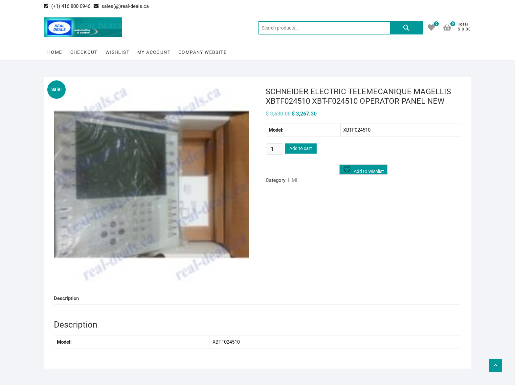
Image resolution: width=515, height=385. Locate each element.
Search (406, 27)
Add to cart (300, 148)
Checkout (84, 52)
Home (54, 52)
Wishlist (117, 52)
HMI (292, 180)
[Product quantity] (274, 149)
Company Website (202, 52)
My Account (153, 52)
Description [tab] (66, 298)
